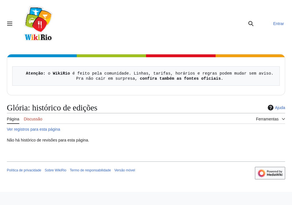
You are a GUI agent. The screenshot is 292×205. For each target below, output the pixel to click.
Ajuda (275, 107)
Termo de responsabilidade (90, 170)
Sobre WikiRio (55, 170)
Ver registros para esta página (33, 129)
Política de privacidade (24, 170)
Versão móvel (124, 170)
